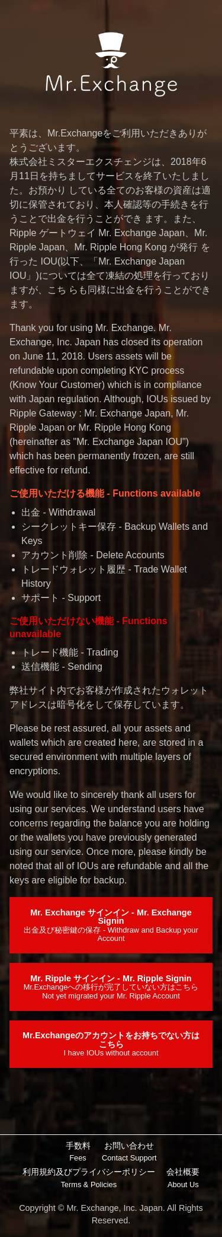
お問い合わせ (129, 1152)
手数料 (78, 1152)
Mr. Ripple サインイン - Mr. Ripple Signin (111, 987)
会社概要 (183, 1178)
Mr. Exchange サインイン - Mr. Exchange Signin (111, 925)
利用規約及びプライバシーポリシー (88, 1178)
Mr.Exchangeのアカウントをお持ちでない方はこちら (111, 1044)
